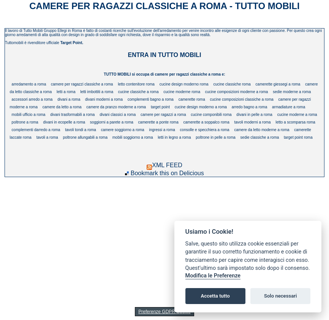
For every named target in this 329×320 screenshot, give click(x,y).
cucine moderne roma (181, 92)
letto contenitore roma (136, 84)
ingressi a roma (162, 130)
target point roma (298, 137)
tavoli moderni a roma (252, 122)
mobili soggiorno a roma (132, 137)
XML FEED (164, 165)
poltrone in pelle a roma (216, 137)
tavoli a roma (47, 137)
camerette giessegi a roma (278, 84)
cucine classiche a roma (138, 92)
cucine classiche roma (231, 84)
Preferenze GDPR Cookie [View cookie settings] (164, 311)
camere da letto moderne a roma (261, 130)
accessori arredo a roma (32, 99)
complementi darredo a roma (36, 130)
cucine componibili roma (211, 114)
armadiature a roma (288, 107)
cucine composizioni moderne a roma (236, 92)
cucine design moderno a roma (201, 107)
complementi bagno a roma (151, 99)
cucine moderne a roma (297, 114)
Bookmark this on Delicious (167, 173)
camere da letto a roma (62, 107)
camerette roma (192, 99)
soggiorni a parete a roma (111, 122)
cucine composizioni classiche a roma (242, 99)
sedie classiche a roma (259, 137)
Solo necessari (280, 296)
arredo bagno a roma (249, 107)
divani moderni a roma (104, 99)
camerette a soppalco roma (206, 122)
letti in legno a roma (174, 137)
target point (160, 107)
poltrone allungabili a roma (85, 137)
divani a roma (68, 99)
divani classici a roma (118, 114)
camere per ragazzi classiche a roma (82, 84)
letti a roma (66, 92)
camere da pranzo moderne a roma (116, 107)
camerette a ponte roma (158, 122)
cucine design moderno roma (184, 84)
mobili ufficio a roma (29, 114)
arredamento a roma (29, 84)
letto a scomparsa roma (295, 122)
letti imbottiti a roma (96, 92)
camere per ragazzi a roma (163, 114)
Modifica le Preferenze (213, 275)
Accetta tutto (215, 296)
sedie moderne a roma (292, 92)
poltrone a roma (25, 122)
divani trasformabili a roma (72, 114)
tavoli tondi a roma (80, 130)
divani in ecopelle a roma (64, 122)
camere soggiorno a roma (122, 130)
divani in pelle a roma (254, 114)
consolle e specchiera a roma (204, 130)
